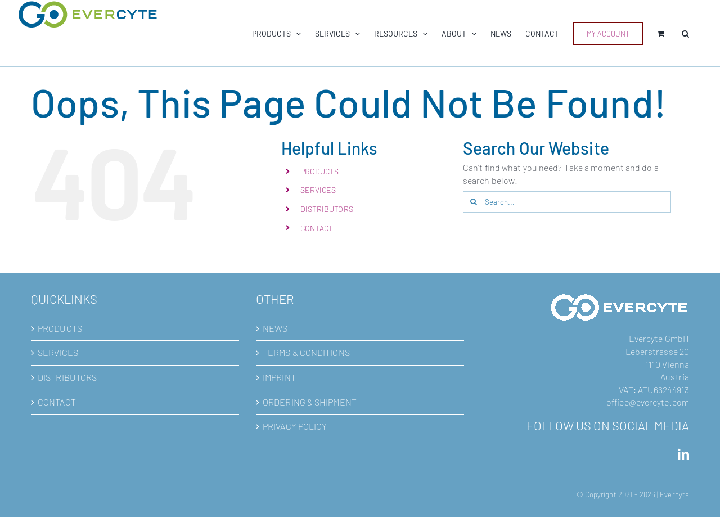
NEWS (275, 328)
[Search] (473, 202)
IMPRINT (279, 377)
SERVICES (318, 190)
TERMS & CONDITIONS (306, 352)
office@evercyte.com (647, 402)
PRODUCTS (319, 171)
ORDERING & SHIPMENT (310, 402)
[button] (685, 33)
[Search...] (567, 202)
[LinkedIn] (683, 454)
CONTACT (317, 228)
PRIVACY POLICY (295, 426)
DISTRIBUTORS (326, 209)
